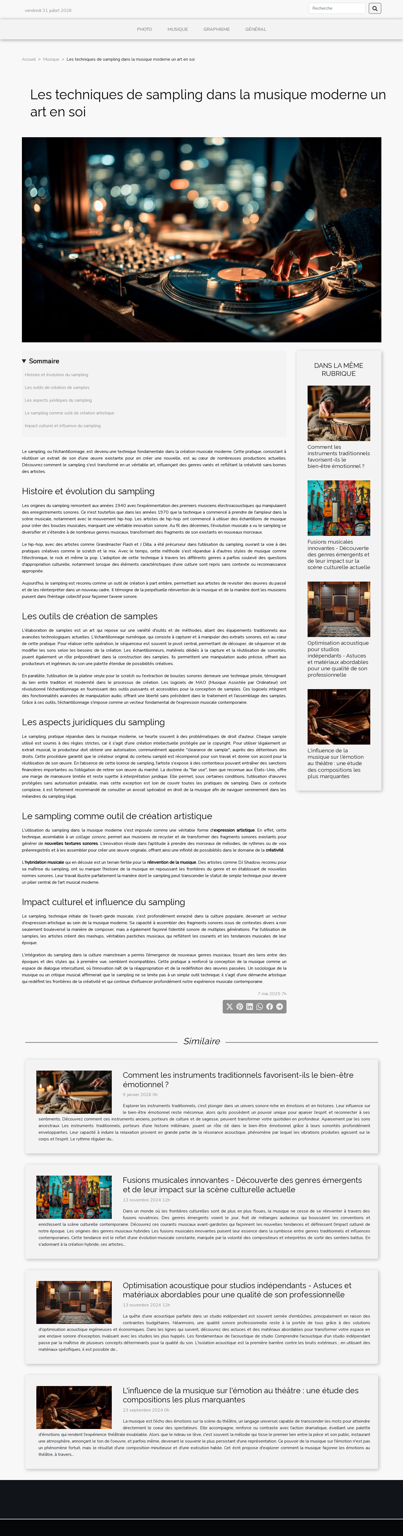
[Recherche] (337, 8)
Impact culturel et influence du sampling (63, 426)
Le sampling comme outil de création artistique (69, 413)
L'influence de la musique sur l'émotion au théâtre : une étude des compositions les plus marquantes (336, 763)
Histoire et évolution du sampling (56, 375)
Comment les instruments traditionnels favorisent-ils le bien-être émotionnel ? (339, 456)
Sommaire (44, 361)
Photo (144, 29)
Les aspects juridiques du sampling (58, 400)
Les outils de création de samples (57, 387)
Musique (178, 29)
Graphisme (217, 29)
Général (255, 29)
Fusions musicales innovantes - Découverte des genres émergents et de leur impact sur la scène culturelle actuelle (339, 554)
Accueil (29, 59)
